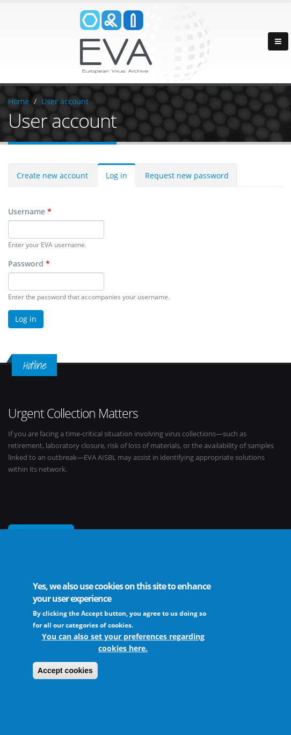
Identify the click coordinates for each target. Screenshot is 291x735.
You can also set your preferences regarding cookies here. (123, 644)
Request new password (187, 175)
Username (30, 211)
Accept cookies (65, 672)
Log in (116, 175)
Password (29, 263)
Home (18, 101)
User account (65, 101)
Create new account (52, 175)
